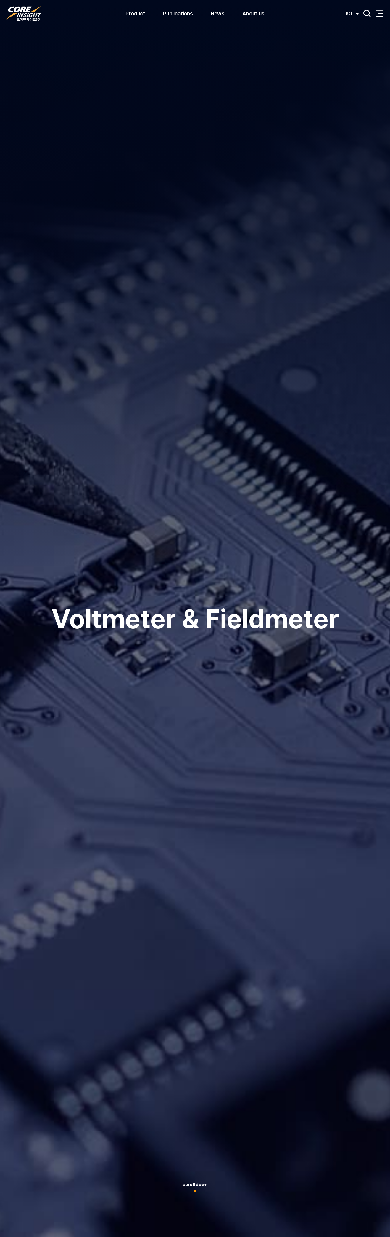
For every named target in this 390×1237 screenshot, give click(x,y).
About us (253, 13)
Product (135, 13)
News (218, 13)
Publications (178, 13)
